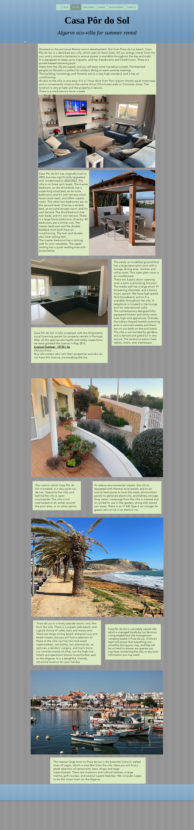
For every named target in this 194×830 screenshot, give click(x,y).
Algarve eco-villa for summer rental (97, 32)
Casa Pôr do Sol (97, 20)
